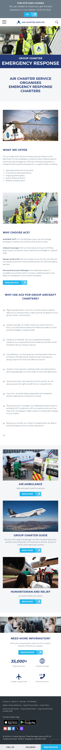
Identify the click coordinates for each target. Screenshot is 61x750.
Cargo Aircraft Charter (45, 709)
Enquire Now (51, 747)
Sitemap (23, 701)
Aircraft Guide (8, 711)
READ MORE (27, 494)
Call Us (10, 747)
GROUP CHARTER (30, 58)
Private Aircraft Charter (11, 709)
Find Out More (44, 10)
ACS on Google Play (28, 722)
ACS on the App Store (11, 722)
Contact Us (6, 701)
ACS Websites (32, 701)
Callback (30, 747)
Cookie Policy (44, 705)
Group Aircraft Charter (28, 709)
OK (27, 14)
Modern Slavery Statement (12, 705)
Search (57, 22)
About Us (15, 701)
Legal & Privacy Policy (30, 705)
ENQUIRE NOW (12, 283)
